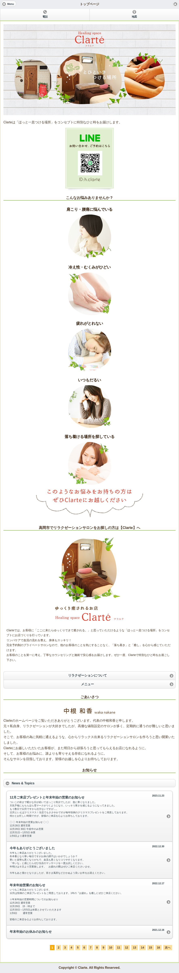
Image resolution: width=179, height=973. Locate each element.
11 (118, 947)
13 (134, 947)
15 (150, 947)
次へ (168, 947)
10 (110, 947)
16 (158, 947)
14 (142, 947)
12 (126, 947)
